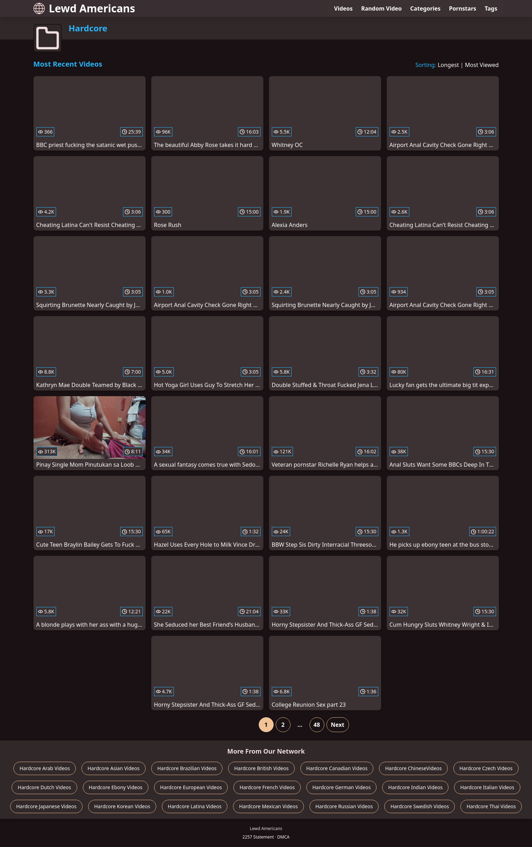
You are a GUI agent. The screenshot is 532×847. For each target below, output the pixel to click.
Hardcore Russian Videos (344, 806)
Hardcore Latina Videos (194, 806)
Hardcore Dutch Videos (44, 787)
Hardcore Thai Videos (491, 806)
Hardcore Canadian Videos (337, 768)
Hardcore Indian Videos (415, 787)
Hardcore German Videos (341, 787)
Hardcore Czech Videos (486, 768)
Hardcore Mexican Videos (268, 806)
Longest (448, 65)
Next (337, 725)
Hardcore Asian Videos (113, 768)
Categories (425, 8)
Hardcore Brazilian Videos (186, 768)
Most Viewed (482, 65)
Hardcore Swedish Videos (419, 806)
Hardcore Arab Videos (44, 768)
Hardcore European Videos (191, 787)
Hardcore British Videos (261, 768)
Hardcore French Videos (267, 787)
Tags (491, 8)
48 (316, 725)
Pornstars (462, 8)
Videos (343, 8)
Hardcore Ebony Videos (116, 787)
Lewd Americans (84, 8)
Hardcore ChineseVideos (413, 768)
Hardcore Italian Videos (487, 787)
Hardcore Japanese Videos (46, 806)
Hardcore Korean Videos (122, 806)
